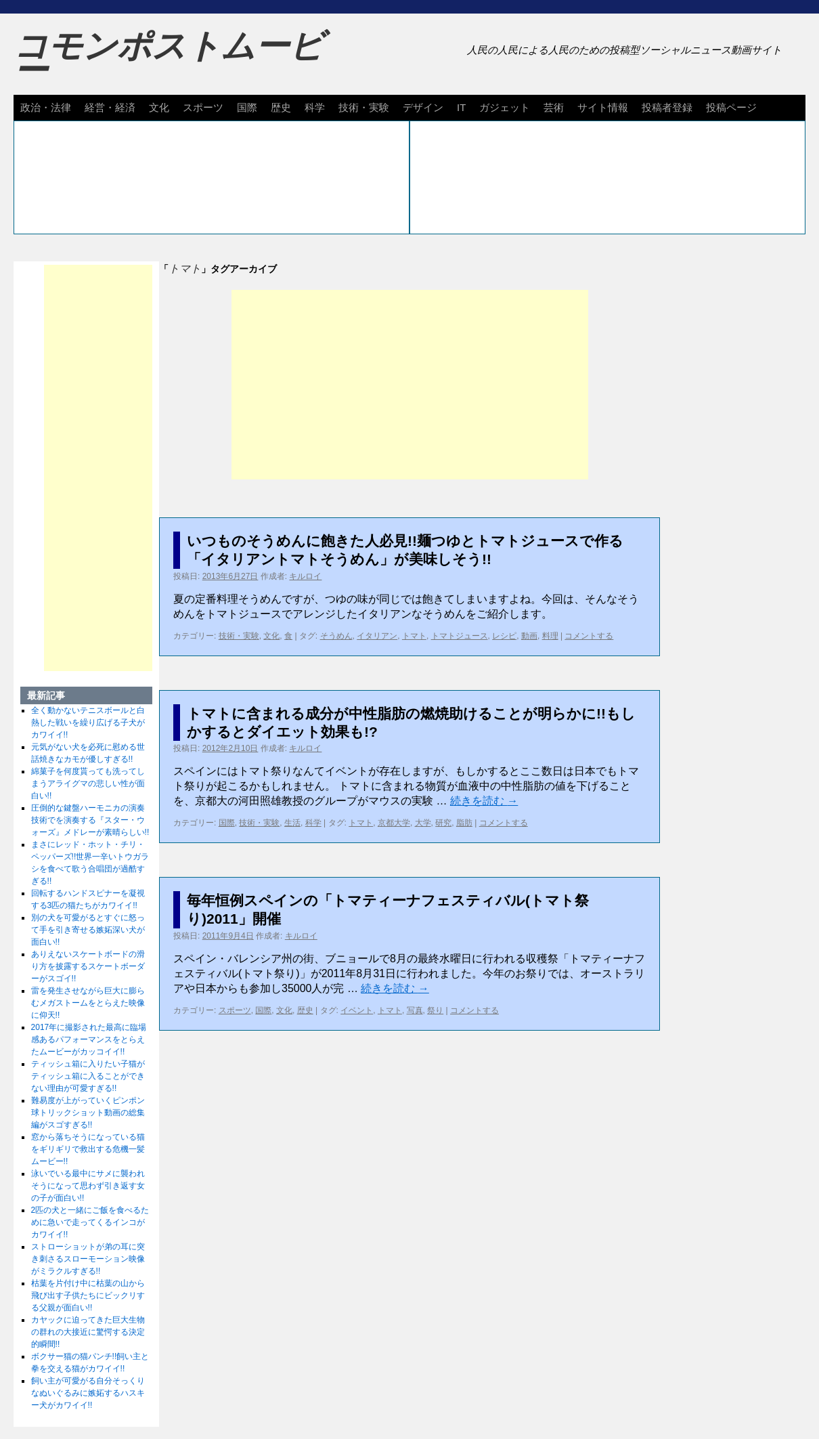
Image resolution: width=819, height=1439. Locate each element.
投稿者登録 (667, 107)
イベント (356, 1010)
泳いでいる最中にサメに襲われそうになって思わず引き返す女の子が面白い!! (88, 1186)
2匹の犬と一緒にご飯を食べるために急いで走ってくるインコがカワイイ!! (90, 1222)
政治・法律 (45, 107)
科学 (315, 107)
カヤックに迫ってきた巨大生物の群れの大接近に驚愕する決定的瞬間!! (88, 1332)
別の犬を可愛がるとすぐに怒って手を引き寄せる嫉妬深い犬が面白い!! (88, 930)
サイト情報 (602, 107)
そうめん (336, 636)
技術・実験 (363, 107)
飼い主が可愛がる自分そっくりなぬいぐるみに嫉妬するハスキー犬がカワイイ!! (88, 1393)
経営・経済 (110, 107)
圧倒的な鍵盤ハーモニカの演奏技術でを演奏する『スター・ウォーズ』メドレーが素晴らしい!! (90, 820)
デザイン (423, 107)
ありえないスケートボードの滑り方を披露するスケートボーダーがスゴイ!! (88, 966)
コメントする (589, 636)
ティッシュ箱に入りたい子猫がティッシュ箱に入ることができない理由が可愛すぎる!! (88, 1076)
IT (461, 107)
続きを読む (484, 801)
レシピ (504, 636)
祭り (435, 1010)
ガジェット (504, 107)
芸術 (554, 107)
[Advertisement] (409, 384)
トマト (414, 636)
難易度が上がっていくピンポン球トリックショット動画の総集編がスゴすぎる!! (88, 1113)
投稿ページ (731, 107)
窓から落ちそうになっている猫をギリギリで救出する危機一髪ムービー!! (88, 1149)
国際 (247, 107)
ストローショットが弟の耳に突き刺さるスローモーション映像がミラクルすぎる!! (88, 1259)
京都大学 (394, 823)
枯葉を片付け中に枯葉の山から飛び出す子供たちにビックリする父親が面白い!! (88, 1295)
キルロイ (305, 576)
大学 (423, 823)
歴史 (281, 107)
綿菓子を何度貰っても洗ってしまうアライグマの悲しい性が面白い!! (88, 783)
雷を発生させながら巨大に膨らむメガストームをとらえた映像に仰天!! (88, 1003)
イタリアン (377, 636)
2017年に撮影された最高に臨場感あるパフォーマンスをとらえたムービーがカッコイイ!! (89, 1039)
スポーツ (203, 107)
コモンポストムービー (169, 58)
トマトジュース (459, 636)
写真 (415, 1010)
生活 (292, 823)
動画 (529, 636)
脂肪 (464, 823)
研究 (443, 823)
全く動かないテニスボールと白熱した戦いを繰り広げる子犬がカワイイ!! (88, 722)
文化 (159, 107)
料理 (550, 636)
